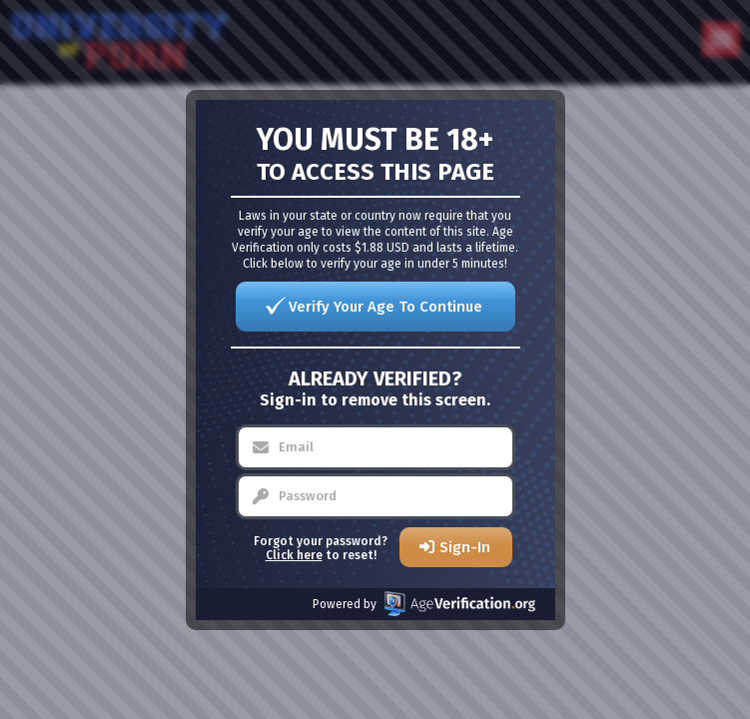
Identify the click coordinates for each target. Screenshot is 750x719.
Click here (294, 555)
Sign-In (464, 547)
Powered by (424, 603)
